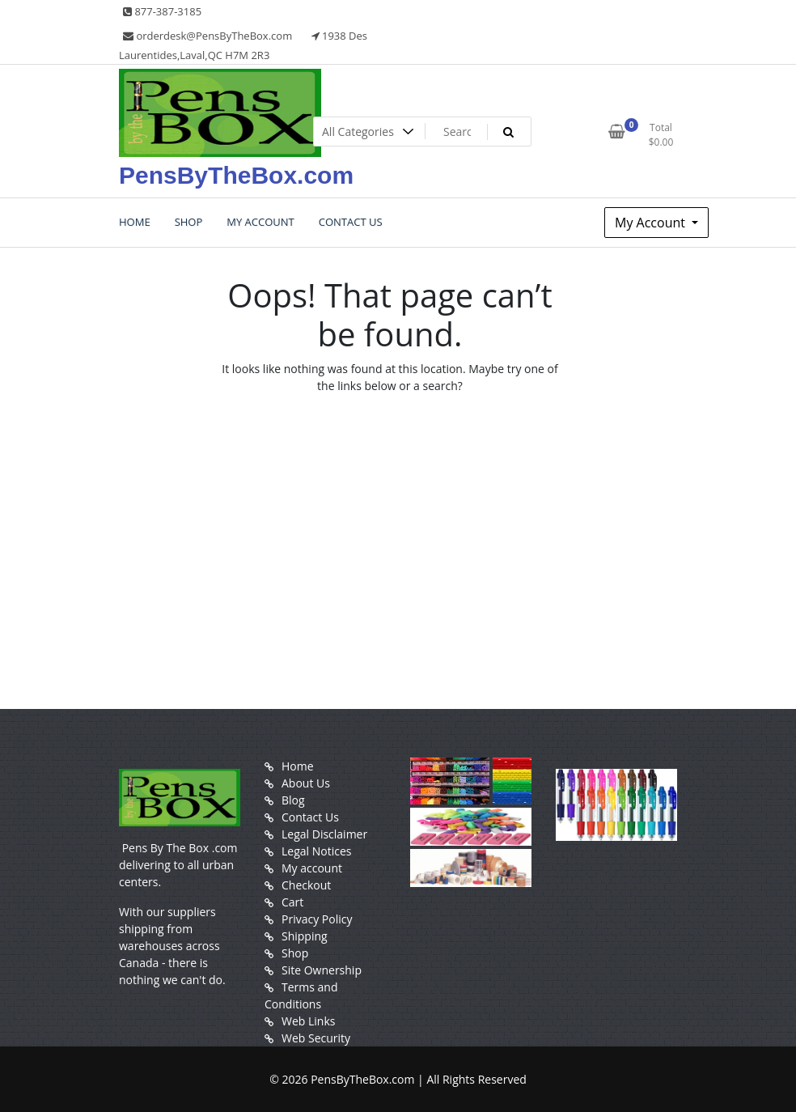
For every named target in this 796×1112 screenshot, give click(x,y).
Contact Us (310, 817)
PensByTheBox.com (236, 175)
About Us (306, 783)
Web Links (308, 1021)
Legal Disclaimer (324, 834)
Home (298, 766)
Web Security (316, 1038)
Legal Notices (316, 851)
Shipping (305, 936)
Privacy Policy (317, 919)
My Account (651, 222)
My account (312, 868)
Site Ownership (322, 970)
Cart (292, 902)
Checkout (306, 885)
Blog (293, 800)
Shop (295, 953)
